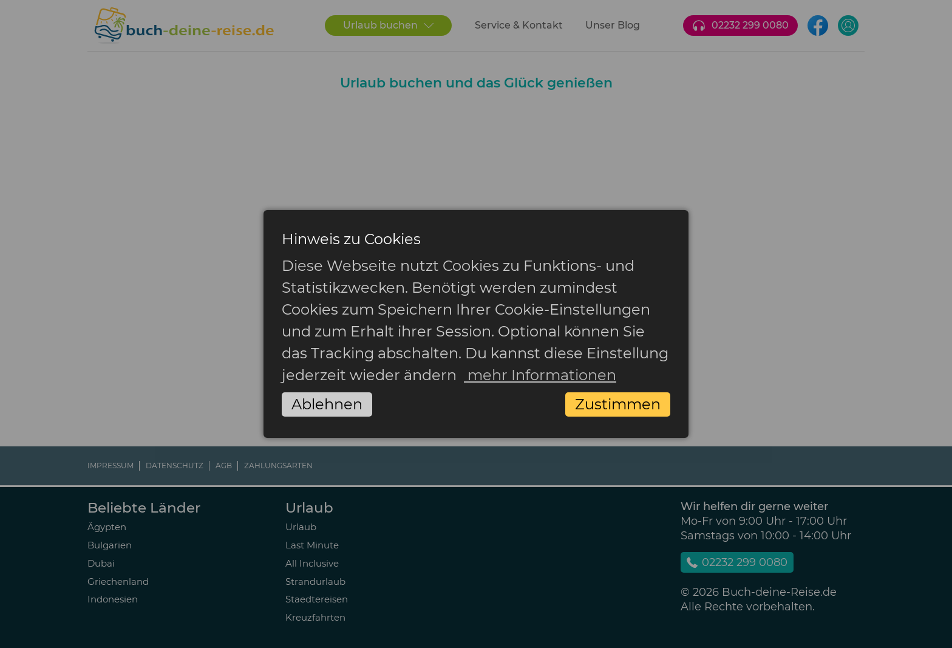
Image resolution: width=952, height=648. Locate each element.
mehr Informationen (540, 375)
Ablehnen (326, 404)
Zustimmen (618, 404)
